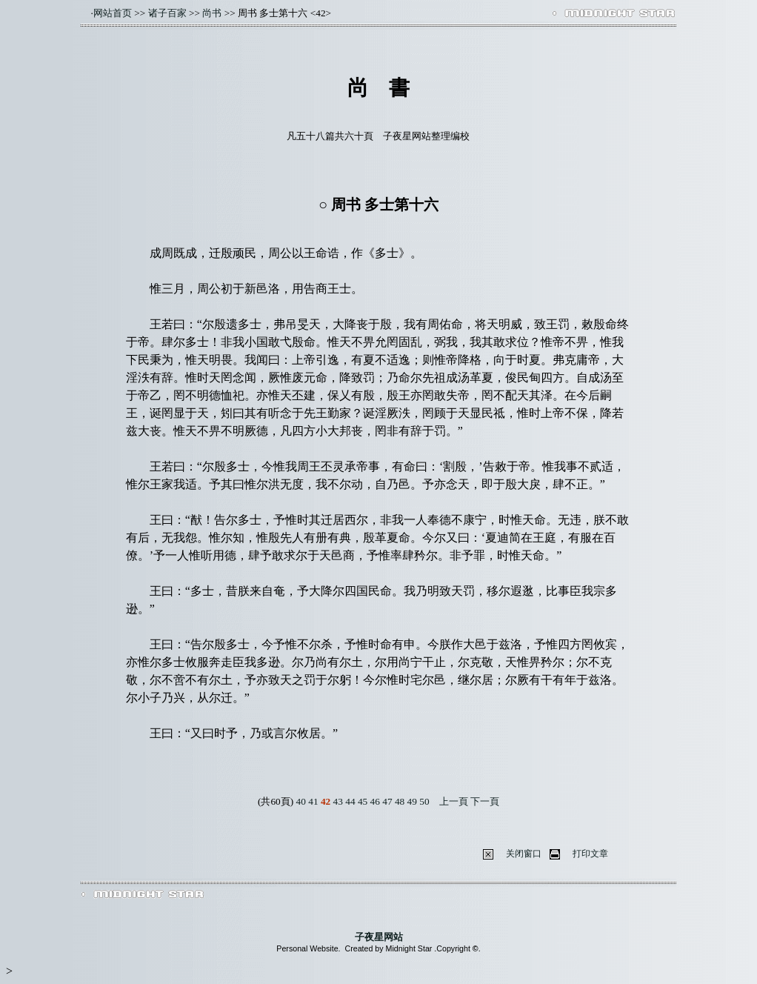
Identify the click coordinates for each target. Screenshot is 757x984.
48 (399, 801)
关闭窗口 (523, 853)
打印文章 (590, 853)
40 (301, 801)
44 (350, 801)
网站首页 (112, 13)
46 (375, 801)
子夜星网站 (379, 937)
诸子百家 (167, 13)
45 (362, 801)
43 (338, 801)
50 (424, 801)
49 (412, 801)
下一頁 (484, 801)
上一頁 (453, 801)
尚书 (211, 13)
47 (387, 801)
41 (313, 801)
